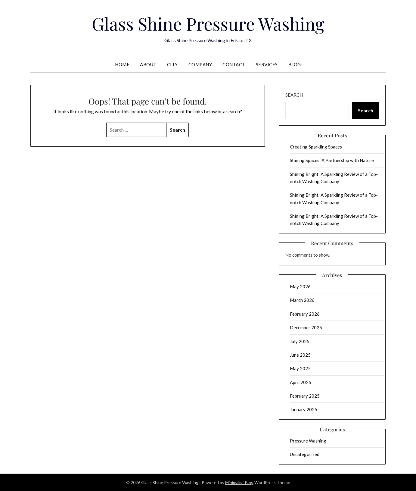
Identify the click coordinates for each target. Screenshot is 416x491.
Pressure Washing (308, 440)
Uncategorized (304, 454)
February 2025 (305, 396)
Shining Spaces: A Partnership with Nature (332, 160)
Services (267, 64)
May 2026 (300, 286)
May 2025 (300, 368)
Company (200, 64)
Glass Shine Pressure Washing (208, 23)
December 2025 (306, 327)
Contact (233, 64)
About (148, 64)
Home (122, 64)
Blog (294, 64)
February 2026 (305, 314)
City (172, 64)
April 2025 (300, 382)
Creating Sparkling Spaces (316, 146)
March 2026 (302, 300)
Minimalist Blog (239, 482)
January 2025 (303, 409)
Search (294, 95)
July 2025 (299, 341)
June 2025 (300, 355)
